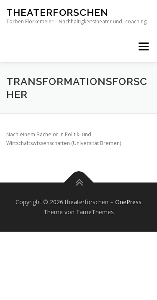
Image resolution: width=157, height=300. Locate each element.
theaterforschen (57, 12)
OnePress (128, 202)
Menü (143, 46)
